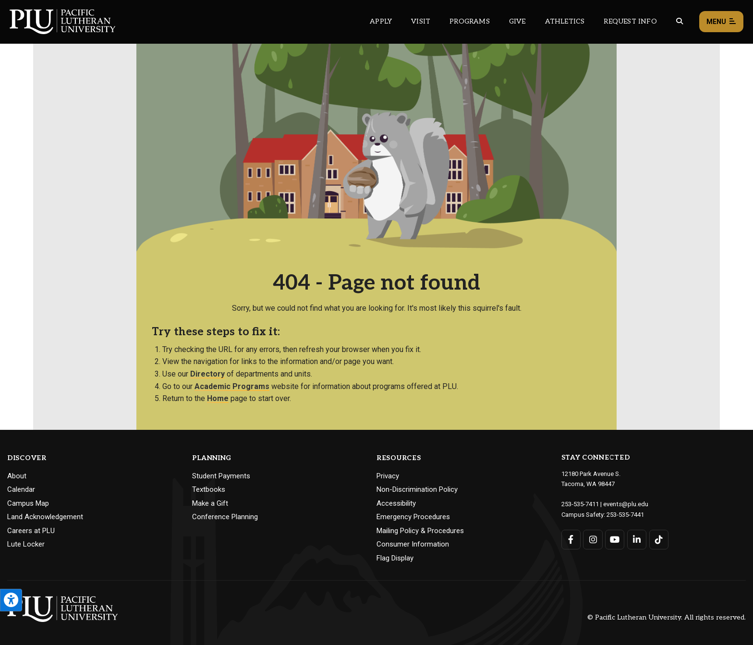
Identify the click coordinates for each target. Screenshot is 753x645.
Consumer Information (412, 544)
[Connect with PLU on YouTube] (615, 538)
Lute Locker (26, 544)
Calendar (21, 489)
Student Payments (221, 476)
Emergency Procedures (413, 516)
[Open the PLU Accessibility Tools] (11, 600)
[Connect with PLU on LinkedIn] (636, 538)
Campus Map (28, 503)
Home (218, 398)
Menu (721, 22)
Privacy (387, 476)
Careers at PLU (31, 530)
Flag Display (394, 558)
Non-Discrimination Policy (417, 489)
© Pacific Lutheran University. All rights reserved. (666, 617)
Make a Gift (210, 503)
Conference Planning (225, 516)
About (16, 476)
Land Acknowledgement (45, 516)
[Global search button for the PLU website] (679, 21)
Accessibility (396, 503)
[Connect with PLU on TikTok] (658, 538)
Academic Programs (231, 386)
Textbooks (208, 489)
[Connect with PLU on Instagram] (593, 538)
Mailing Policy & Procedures (420, 530)
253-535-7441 (625, 513)
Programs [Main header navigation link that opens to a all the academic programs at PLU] (469, 21)
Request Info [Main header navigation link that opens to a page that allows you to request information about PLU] (630, 21)
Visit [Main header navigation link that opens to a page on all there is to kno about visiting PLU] (420, 21)
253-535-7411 (580, 503)
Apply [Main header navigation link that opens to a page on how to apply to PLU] (381, 21)
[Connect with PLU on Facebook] (571, 538)
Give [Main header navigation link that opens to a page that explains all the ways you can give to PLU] (517, 21)
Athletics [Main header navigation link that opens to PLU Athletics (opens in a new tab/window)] (565, 21)
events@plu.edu (625, 503)
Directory (207, 373)
